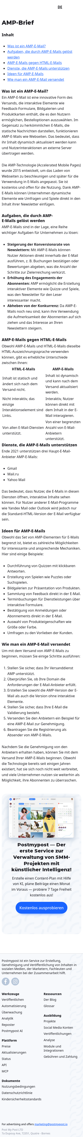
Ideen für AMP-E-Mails (25, 74)
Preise (6, 1046)
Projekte (50, 1021)
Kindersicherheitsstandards (21, 1099)
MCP (5, 1071)
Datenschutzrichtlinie (17, 1093)
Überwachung (12, 1012)
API (4, 1065)
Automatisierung (14, 1006)
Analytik (7, 1018)
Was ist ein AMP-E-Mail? (26, 46)
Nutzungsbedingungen (18, 1086)
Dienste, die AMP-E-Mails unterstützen (38, 68)
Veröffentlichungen (58, 1034)
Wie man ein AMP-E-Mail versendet (35, 79)
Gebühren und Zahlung (61, 1056)
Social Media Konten (58, 1027)
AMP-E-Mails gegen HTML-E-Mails (34, 62)
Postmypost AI (12, 1031)
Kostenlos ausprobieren (42, 907)
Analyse (49, 1040)
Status (6, 1059)
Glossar (49, 1006)
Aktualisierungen (14, 1052)
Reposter (8, 1025)
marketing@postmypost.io (50, 1124)
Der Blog (50, 999)
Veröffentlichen (13, 999)
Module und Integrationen (54, 1048)
